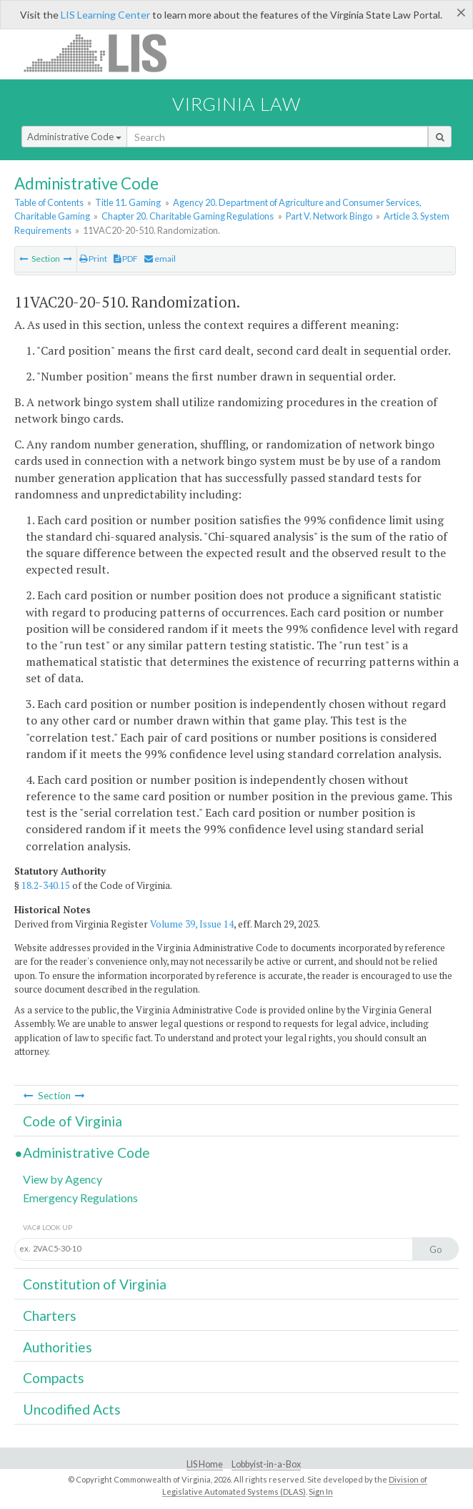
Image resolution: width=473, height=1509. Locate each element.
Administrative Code (74, 136)
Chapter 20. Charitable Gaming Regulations (187, 216)
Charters (49, 1315)
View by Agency (62, 1179)
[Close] (461, 12)
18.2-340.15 (45, 885)
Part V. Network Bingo (329, 216)
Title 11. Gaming (128, 202)
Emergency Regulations (80, 1197)
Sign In (321, 1491)
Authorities (57, 1347)
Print (93, 258)
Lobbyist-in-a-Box (266, 1464)
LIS (103, 52)
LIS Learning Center (105, 15)
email (160, 258)
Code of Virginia (72, 1121)
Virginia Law (236, 103)
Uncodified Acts (72, 1409)
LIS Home (204, 1464)
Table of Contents (49, 202)
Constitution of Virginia (94, 1284)
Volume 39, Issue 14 (192, 924)
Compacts (53, 1378)
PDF (126, 258)
